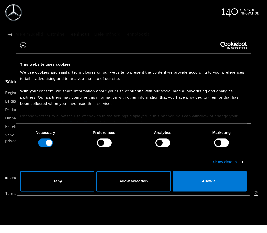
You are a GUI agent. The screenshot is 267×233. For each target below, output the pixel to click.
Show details (225, 162)
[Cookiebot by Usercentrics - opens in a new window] (224, 45)
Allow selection (133, 181)
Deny (57, 181)
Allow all (210, 181)
